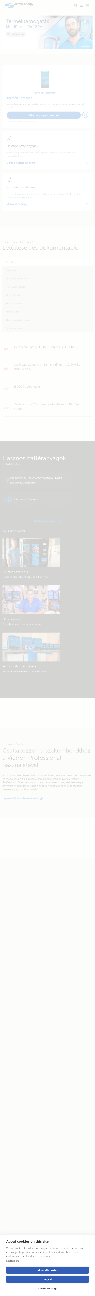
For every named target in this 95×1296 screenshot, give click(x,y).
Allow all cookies (47, 1270)
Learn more (12, 1260)
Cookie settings (47, 1288)
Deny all (47, 1279)
